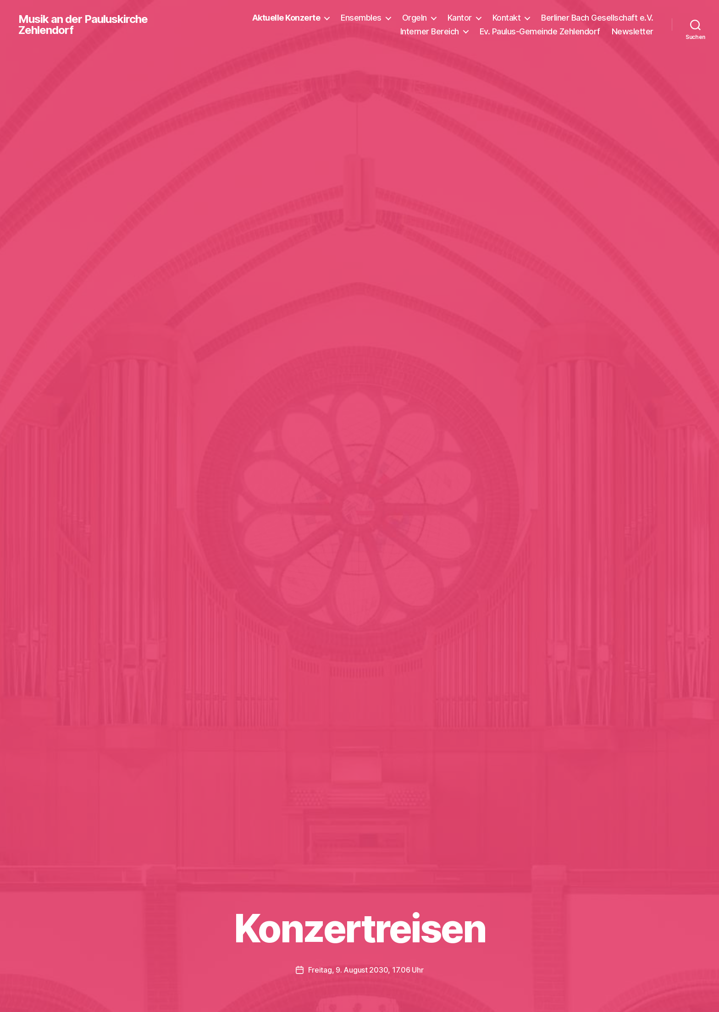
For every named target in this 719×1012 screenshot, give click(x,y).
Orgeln (414, 17)
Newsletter (632, 31)
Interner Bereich (429, 31)
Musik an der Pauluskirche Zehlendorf (83, 25)
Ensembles (361, 17)
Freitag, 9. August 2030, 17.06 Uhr (366, 969)
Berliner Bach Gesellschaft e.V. (597, 17)
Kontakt (506, 17)
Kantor (460, 17)
